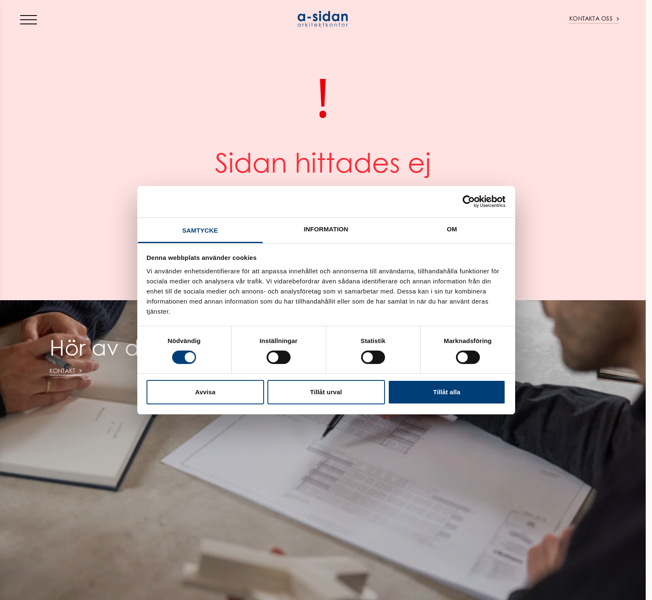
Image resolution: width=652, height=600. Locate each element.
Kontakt (66, 371)
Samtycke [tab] (200, 229)
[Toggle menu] (28, 19)
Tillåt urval (326, 392)
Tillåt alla (446, 392)
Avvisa (205, 392)
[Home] (323, 19)
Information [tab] (326, 228)
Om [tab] (452, 228)
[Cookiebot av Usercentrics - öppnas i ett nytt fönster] (468, 201)
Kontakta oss (594, 18)
